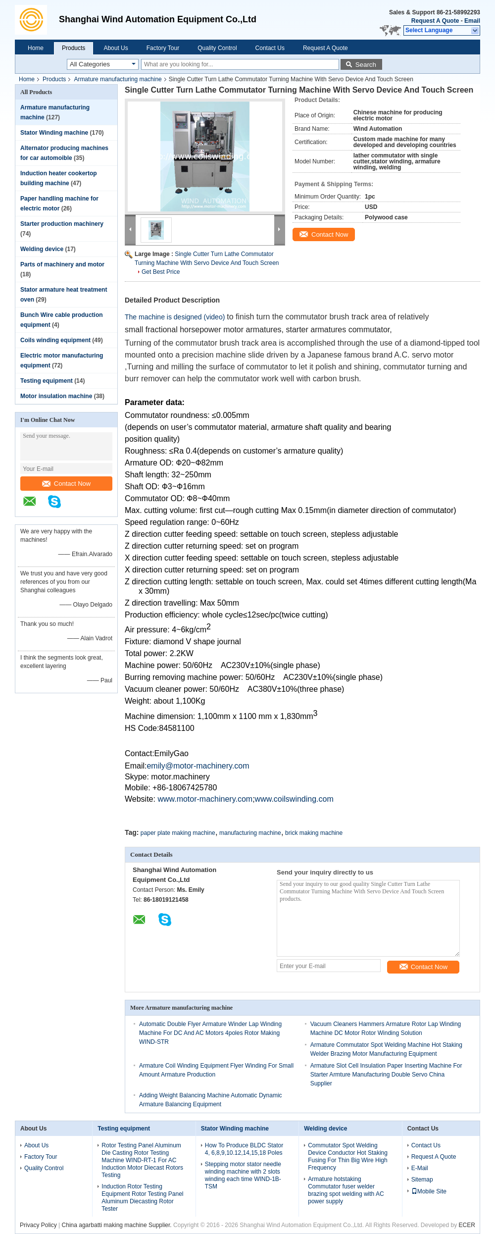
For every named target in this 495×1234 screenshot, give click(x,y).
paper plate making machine (178, 832)
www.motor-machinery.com (204, 799)
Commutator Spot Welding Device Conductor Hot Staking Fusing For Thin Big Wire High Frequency (348, 1156)
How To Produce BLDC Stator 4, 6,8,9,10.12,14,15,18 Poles (244, 1149)
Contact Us (270, 48)
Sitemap (422, 1179)
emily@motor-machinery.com (198, 766)
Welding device (41, 249)
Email (472, 20)
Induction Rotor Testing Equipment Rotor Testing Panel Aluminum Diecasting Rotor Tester (142, 1197)
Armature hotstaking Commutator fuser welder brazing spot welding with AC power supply (346, 1190)
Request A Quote (435, 20)
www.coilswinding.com (294, 799)
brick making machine (314, 832)
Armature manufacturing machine (117, 79)
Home (36, 48)
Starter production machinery (61, 223)
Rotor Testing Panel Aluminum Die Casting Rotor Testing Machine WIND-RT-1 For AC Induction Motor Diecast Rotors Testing (142, 1160)
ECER (467, 1225)
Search (365, 64)
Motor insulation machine (56, 396)
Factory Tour (163, 48)
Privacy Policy (38, 1225)
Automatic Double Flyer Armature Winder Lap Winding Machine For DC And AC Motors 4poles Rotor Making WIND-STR (210, 1033)
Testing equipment (46, 380)
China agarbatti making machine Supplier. (117, 1225)
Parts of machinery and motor (62, 264)
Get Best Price (161, 271)
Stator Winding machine (54, 132)
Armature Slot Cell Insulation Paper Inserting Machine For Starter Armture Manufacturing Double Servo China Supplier (386, 1074)
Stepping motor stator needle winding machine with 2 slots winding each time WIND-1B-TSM (243, 1175)
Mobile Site (428, 1191)
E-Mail (419, 1168)
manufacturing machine (250, 832)
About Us (115, 48)
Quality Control (217, 48)
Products (73, 48)
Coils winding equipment (55, 340)
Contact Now (66, 483)
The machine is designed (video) (176, 317)
